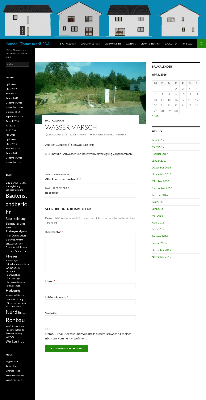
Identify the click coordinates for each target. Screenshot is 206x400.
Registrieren (12, 361)
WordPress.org (14, 379)
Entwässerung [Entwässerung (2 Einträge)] (14, 243)
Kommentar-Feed (15, 375)
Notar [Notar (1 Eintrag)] (18, 306)
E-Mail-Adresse (56, 297)
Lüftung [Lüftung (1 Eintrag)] (19, 299)
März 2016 (158, 229)
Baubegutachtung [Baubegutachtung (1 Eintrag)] (14, 190)
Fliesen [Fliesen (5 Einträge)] (12, 256)
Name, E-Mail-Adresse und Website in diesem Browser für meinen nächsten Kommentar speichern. (88, 336)
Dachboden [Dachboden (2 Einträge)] (19, 235)
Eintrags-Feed (13, 370)
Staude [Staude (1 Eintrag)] (20, 330)
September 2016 (162, 188)
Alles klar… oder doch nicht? (90, 176)
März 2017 (158, 146)
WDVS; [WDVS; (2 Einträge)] (10, 337)
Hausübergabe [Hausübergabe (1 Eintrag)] (13, 285)
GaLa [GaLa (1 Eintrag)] (26, 264)
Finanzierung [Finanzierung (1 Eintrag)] (21, 251)
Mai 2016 (157, 215)
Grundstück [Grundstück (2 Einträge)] (13, 267)
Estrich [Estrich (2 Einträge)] (10, 251)
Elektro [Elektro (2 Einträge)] (18, 239)
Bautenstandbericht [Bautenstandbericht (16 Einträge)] (16, 203)
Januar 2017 (159, 160)
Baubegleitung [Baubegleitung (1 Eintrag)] (13, 186)
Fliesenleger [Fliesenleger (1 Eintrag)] (12, 260)
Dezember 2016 (161, 167)
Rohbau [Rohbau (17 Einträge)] (15, 320)
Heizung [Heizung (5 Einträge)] (13, 290)
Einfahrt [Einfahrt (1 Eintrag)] (10, 239)
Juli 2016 (157, 201)
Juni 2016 (157, 208)
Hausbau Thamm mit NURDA (28, 44)
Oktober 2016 (160, 181)
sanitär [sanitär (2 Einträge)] (10, 326)
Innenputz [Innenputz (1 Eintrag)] (11, 295)
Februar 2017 (160, 153)
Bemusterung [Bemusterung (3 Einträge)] (15, 223)
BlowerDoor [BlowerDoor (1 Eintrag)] (11, 227)
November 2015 (161, 256)
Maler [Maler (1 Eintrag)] (24, 303)
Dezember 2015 (161, 250)
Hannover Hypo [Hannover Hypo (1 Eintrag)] (13, 278)
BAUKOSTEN (171, 43)
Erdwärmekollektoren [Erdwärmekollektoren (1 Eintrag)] (16, 247)
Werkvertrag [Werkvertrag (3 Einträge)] (15, 341)
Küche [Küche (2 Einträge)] (20, 295)
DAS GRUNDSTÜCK (90, 43)
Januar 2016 (159, 243)
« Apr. (155, 115)
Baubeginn (90, 190)
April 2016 (158, 222)
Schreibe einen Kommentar (109, 134)
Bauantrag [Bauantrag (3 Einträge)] (18, 182)
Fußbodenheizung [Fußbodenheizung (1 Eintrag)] (14, 264)
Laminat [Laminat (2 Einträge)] (10, 299)
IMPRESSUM (188, 43)
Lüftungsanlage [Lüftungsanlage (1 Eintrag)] (13, 303)
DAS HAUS (131, 43)
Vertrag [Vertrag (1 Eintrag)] (18, 333)
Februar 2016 (160, 236)
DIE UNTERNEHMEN (150, 43)
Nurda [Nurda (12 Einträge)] (13, 312)
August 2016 (160, 195)
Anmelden (11, 366)
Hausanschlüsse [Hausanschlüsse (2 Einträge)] (15, 282)
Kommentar (54, 232)
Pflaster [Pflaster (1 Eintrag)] (24, 313)
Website (51, 313)
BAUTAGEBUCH (68, 43)
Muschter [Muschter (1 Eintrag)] (10, 306)
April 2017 (158, 140)
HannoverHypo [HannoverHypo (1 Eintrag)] (13, 275)
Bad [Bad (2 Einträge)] (8, 182)
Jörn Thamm (79, 134)
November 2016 (161, 174)
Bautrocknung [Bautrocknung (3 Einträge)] (16, 219)
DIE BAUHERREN (113, 43)
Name (50, 281)
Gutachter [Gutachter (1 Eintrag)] (11, 271)
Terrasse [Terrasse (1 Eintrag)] (10, 333)
